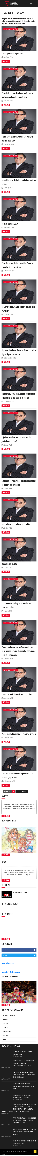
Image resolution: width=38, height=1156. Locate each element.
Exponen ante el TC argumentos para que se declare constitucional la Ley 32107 (23, 1063)
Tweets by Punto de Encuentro (11, 972)
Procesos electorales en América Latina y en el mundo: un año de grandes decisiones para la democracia (18, 650)
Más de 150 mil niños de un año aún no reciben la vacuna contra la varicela (24, 1131)
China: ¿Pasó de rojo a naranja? (14, 53)
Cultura (5, 1035)
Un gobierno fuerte (9, 563)
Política (5, 1023)
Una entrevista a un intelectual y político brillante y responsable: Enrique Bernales (24, 1074)
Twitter (19, 955)
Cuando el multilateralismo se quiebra (17, 694)
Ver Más (6, 816)
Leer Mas (6, 61)
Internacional (7, 1031)
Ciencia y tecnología (9, 1015)
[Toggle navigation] (31, 3)
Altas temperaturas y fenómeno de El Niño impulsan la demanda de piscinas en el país (24, 1120)
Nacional (5, 1019)
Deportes (5, 1039)
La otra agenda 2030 (10, 223)
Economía (6, 1027)
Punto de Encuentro (7, 963)
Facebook (19, 950)
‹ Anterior (7, 791)
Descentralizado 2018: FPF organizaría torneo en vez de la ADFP (23, 1086)
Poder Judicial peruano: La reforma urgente (19, 733)
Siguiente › (23, 791)
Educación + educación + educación (16, 524)
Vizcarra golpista (20, 892)
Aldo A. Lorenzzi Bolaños (10, 29)
